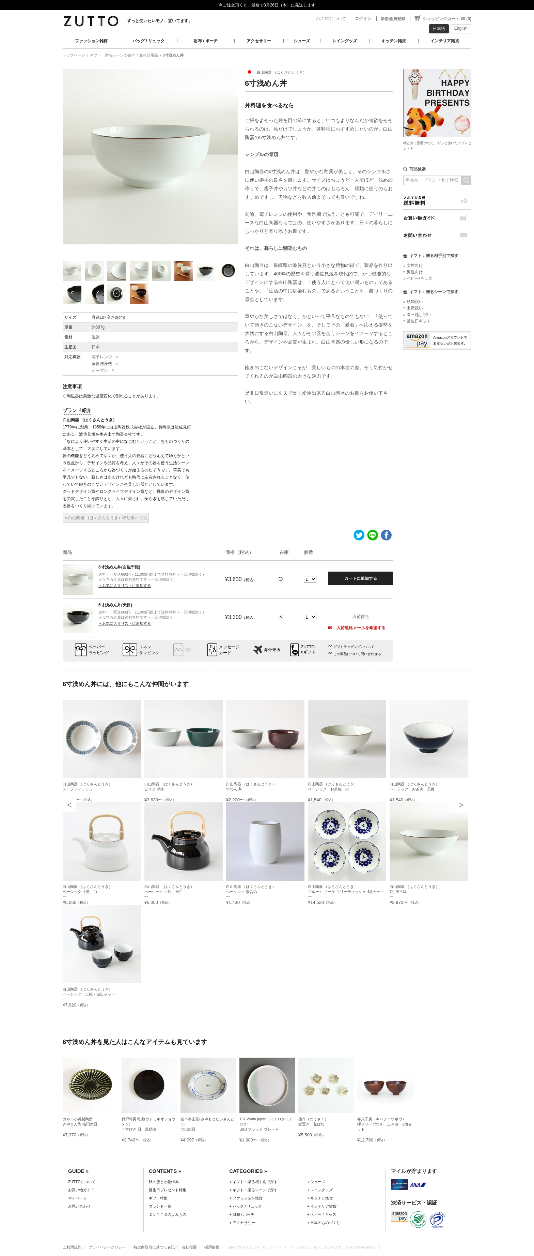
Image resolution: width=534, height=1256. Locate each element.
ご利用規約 (72, 1247)
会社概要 (189, 1247)
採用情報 (211, 1247)
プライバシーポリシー (107, 1247)
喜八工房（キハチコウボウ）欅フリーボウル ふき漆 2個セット (384, 1124)
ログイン (363, 18)
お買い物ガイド (437, 218)
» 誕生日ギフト (417, 321)
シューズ (302, 41)
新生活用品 (148, 55)
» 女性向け (413, 265)
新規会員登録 (393, 18)
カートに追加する (360, 578)
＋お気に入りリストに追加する (124, 586)
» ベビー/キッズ (417, 278)
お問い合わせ (437, 235)
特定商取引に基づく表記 (154, 1247)
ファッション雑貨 (91, 41)
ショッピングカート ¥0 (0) (447, 18)
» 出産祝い (413, 308)
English (461, 28)
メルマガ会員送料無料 (437, 200)
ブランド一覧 (160, 1206)
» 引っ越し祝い (417, 314)
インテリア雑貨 (444, 41)
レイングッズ (344, 41)
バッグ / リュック (148, 41)
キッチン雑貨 (393, 41)
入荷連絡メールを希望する (357, 627)
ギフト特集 (158, 1198)
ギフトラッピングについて (353, 647)
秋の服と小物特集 (164, 1182)
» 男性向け (413, 272)
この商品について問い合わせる (357, 654)
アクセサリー (259, 41)
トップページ (74, 55)
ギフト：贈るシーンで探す (112, 55)
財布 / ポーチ (206, 41)
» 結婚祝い (413, 301)
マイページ (77, 1198)
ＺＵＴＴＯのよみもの (167, 1214)
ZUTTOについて (331, 18)
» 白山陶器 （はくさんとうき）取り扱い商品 (106, 517)
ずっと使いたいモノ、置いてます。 (159, 20)
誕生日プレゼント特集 (167, 1190)
